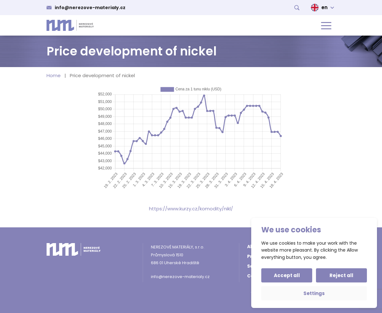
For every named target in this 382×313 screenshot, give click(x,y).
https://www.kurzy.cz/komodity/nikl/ (191, 208)
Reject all (341, 275)
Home (54, 75)
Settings (314, 293)
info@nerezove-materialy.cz (90, 7)
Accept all (287, 275)
